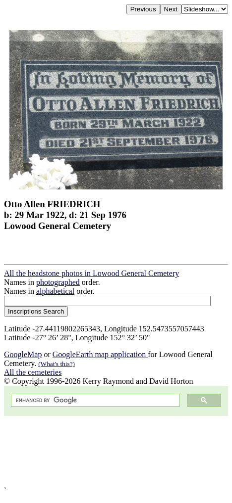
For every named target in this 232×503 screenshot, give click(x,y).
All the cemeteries (32, 372)
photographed (58, 282)
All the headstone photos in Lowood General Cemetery (91, 273)
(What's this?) (56, 363)
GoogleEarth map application (100, 354)
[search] (94, 400)
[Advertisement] (116, 451)
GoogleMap (23, 354)
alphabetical (55, 291)
